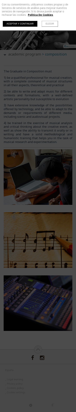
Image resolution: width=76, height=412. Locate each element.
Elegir (50, 23)
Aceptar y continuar (20, 23)
